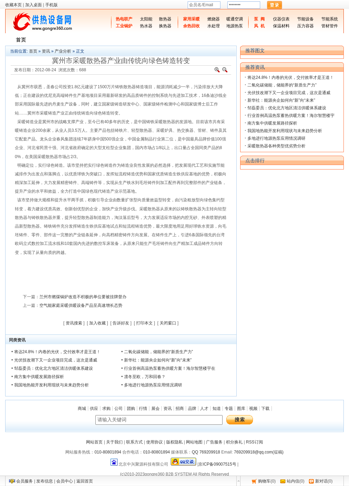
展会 (155, 408)
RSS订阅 (254, 442)
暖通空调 (234, 19)
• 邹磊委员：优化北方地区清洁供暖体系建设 (52, 368)
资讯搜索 (74, 323)
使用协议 (154, 442)
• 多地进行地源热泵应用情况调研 (151, 385)
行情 (143, 408)
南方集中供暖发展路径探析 (272, 123)
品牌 (192, 408)
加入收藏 (97, 323)
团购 (131, 408)
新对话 (321, 481)
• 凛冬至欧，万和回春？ (143, 376)
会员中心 (64, 481)
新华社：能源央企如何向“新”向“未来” (281, 100)
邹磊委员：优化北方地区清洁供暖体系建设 (286, 108)
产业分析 (63, 51)
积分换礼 (234, 442)
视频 (253, 408)
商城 (82, 408)
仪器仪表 (281, 19)
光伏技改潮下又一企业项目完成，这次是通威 (288, 92)
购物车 (264, 481)
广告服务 (214, 442)
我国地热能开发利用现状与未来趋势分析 (284, 130)
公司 (118, 408)
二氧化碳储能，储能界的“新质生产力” (282, 85)
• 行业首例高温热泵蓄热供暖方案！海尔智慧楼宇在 (168, 368)
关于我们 (114, 442)
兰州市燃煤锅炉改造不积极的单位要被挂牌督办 (82, 296)
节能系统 (329, 19)
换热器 (165, 26)
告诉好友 (121, 323)
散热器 (165, 19)
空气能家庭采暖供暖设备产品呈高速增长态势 (80, 305)
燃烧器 (213, 19)
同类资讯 (17, 340)
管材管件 (329, 26)
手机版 (51, 4)
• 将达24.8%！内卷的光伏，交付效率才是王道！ (56, 351)
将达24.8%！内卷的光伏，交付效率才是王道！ (290, 77)
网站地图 (194, 442)
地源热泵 (234, 26)
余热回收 (191, 26)
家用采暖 (191, 19)
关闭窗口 (168, 323)
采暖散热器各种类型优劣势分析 (276, 146)
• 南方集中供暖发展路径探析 (37, 376)
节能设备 (305, 19)
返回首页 (84, 481)
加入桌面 (33, 4)
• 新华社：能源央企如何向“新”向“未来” (156, 360)
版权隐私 (174, 442)
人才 (204, 408)
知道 (217, 408)
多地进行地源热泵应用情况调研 (276, 138)
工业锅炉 (124, 26)
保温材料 (281, 26)
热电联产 (124, 19)
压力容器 (305, 26)
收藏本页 (13, 4)
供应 (94, 408)
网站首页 (94, 442)
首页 (33, 51)
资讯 (46, 51)
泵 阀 (259, 19)
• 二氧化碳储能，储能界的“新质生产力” (157, 351)
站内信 (293, 481)
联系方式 (134, 442)
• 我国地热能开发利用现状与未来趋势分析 (50, 385)
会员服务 (24, 481)
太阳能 (146, 19)
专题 (229, 408)
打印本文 (144, 323)
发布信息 (44, 481)
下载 (265, 408)
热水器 (146, 26)
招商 (180, 408)
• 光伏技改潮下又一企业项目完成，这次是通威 (54, 360)
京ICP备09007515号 (217, 464)
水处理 (213, 26)
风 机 (259, 26)
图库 (241, 408)
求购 (106, 408)
